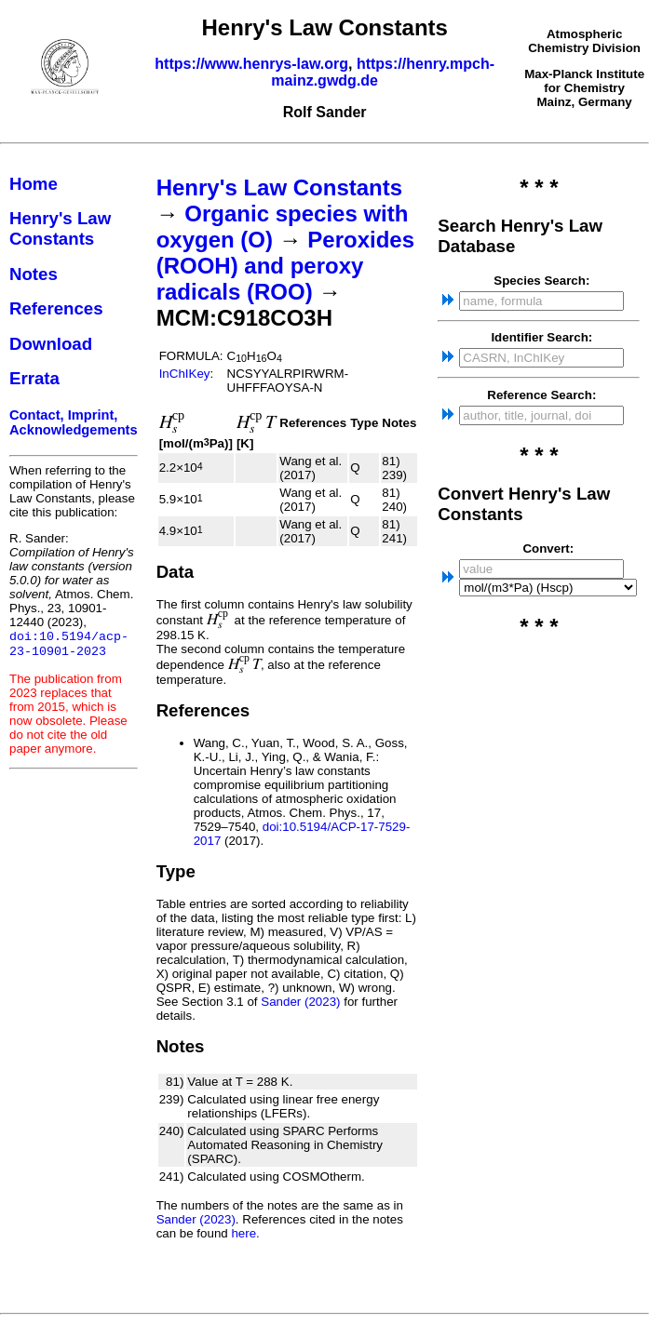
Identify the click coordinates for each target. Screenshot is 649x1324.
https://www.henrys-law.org (251, 64)
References (56, 308)
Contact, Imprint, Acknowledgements (73, 422)
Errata (34, 378)
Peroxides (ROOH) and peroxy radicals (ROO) (285, 265)
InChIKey (184, 374)
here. (245, 1233)
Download (50, 344)
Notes (33, 274)
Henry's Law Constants (60, 228)
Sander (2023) (300, 1002)
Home (33, 184)
